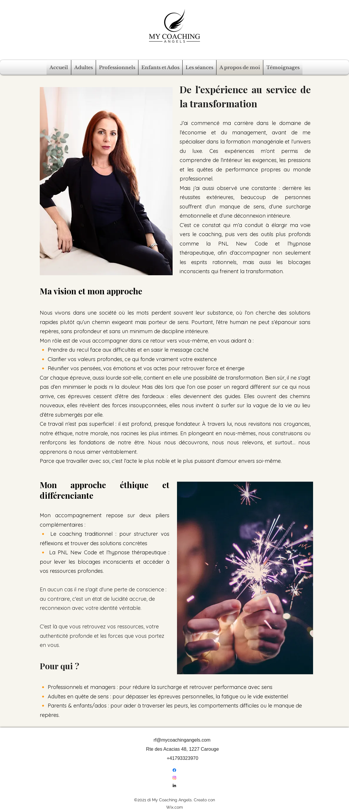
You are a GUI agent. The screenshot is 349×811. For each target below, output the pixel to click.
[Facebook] (174, 770)
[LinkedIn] (174, 785)
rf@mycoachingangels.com (181, 739)
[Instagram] (174, 777)
